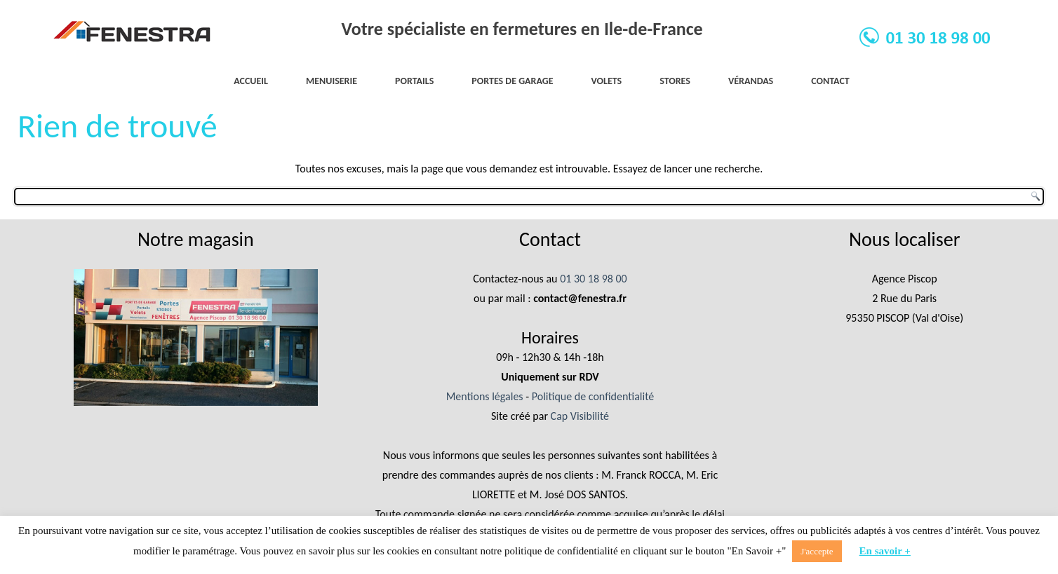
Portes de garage (512, 81)
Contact (830, 81)
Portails (414, 81)
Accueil (251, 81)
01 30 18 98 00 (593, 278)
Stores (674, 81)
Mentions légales (484, 396)
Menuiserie (331, 81)
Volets (606, 81)
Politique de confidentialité (593, 396)
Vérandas (750, 81)
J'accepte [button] (817, 551)
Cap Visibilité (580, 416)
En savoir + (885, 550)
